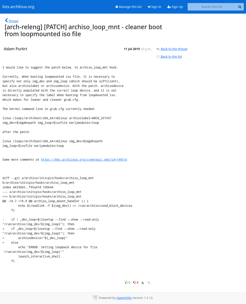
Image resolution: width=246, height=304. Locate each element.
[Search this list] (212, 7)
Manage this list (128, 7)
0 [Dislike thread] (135, 282)
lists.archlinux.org (18, 6)
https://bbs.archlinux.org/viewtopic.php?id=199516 (84, 159)
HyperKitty (124, 298)
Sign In (154, 7)
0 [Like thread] (128, 282)
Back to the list (169, 56)
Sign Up (175, 7)
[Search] (240, 7)
